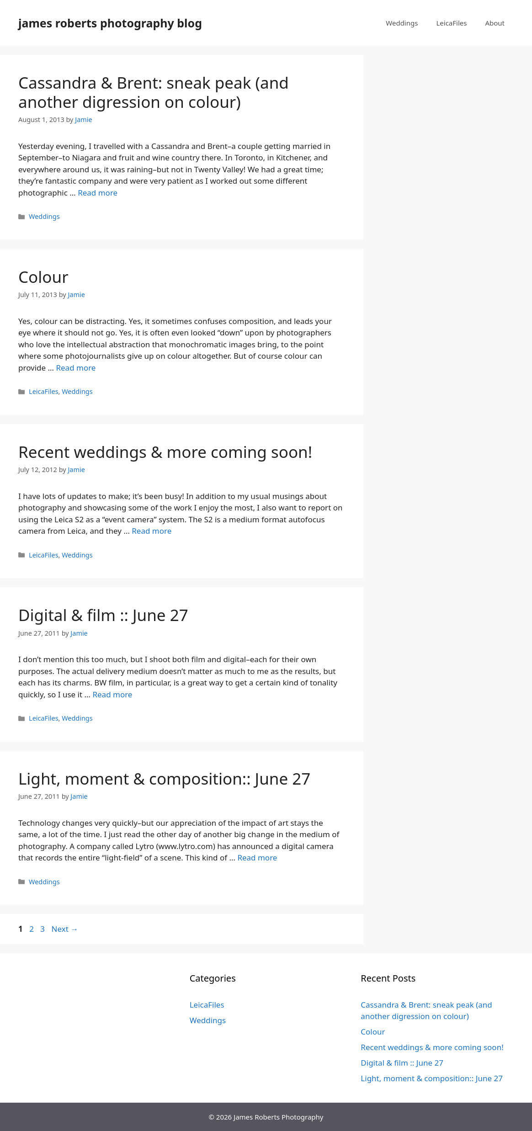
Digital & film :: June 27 (103, 615)
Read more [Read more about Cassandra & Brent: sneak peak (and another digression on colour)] (97, 192)
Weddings (402, 22)
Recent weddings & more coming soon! (165, 451)
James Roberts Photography (278, 1116)
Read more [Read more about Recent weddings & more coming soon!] (151, 531)
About (495, 22)
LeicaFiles (451, 22)
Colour (43, 276)
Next (64, 929)
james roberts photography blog (110, 23)
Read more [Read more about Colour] (76, 367)
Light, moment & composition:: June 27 (164, 778)
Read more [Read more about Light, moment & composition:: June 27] (257, 857)
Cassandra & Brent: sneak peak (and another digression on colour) (153, 92)
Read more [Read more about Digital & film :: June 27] (112, 694)
